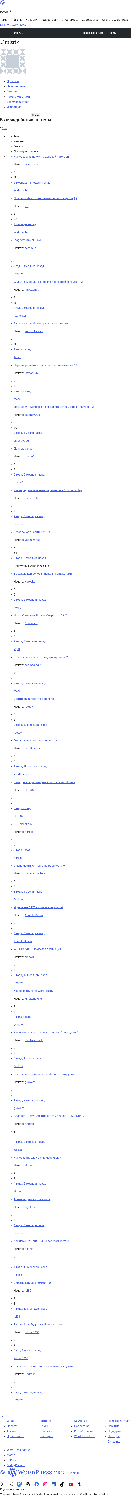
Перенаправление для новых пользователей (43, 365)
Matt (11, 1455)
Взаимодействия (18, 101)
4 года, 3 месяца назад (29, 1142)
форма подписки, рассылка (32, 1199)
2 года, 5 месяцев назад (30, 558)
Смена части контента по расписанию (39, 865)
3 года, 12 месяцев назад (30, 975)
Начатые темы (16, 86)
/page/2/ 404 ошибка (28, 240)
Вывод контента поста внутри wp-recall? (41, 657)
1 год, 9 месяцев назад (29, 266)
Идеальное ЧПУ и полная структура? (38, 907)
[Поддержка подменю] (49, 19)
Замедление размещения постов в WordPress (44, 782)
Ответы (12, 91)
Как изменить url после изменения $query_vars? (46, 1032)
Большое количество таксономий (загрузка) (43, 1366)
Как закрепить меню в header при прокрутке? (44, 1074)
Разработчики (83, 1431)
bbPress (13, 1460)
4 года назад (22, 1016)
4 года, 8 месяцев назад (30, 1225)
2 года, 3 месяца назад (29, 516)
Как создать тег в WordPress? (33, 990)
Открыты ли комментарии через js (37, 740)
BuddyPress (16, 1465)
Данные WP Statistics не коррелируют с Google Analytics (52, 407)
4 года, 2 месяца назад (29, 1100)
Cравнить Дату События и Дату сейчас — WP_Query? (49, 1116)
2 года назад (22, 349)
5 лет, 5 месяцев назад (29, 1392)
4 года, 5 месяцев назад (30, 1183)
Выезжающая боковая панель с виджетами (43, 573)
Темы (44, 1426)
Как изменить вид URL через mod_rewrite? (42, 1241)
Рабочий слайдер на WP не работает (38, 1324)
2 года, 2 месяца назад (29, 474)
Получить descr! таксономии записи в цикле (43, 198)
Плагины (46, 1431)
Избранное (14, 107)
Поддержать (117, 1431)
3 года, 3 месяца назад (29, 933)
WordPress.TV (84, 1436)
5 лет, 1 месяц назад (27, 1350)
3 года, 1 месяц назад (28, 891)
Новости (12, 1426)
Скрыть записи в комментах (33, 1282)
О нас (10, 1420)
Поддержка (81, 1426)
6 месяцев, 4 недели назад (32, 182)
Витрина (46, 1420)
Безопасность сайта (27, 532)
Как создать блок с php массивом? (37, 1157)
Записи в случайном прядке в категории (41, 323)
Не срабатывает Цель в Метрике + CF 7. (40, 615)
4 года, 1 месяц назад (28, 1058)
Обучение (80, 1420)
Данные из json (24, 448)
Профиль (13, 81)
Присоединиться (119, 1420)
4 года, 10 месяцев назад (30, 1267)
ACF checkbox (23, 824)
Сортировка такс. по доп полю (34, 698)
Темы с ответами (18, 96)
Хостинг (12, 1431)
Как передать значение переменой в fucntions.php (48, 490)
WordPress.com (18, 1450)
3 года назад (22, 808)
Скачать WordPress (13, 25)
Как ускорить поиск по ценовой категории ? (43, 156)
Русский (73, 1473)
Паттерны (46, 1436)
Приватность (15, 1436)
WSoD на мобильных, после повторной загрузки (46, 281)
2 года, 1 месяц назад (28, 433)
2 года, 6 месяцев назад (30, 599)
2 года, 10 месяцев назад (30, 724)
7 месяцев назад (25, 224)
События (113, 1426)
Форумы (18, 32)
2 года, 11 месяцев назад (30, 766)
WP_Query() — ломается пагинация (37, 949)
